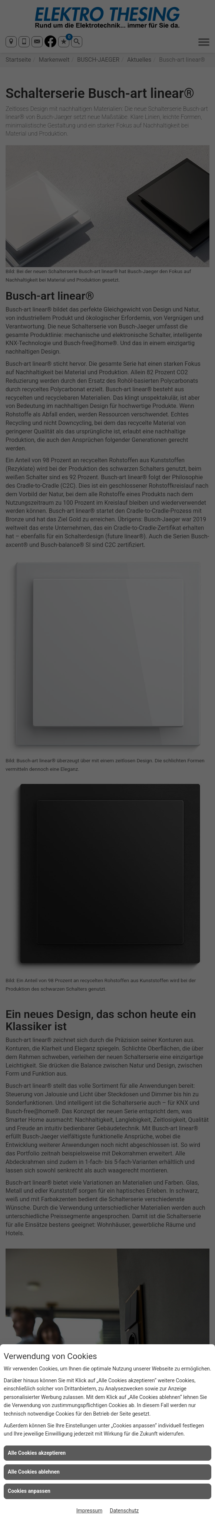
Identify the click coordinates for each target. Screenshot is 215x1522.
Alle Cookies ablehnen (34, 1472)
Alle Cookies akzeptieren (37, 1453)
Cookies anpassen (29, 1491)
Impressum (89, 1511)
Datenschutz (124, 1511)
